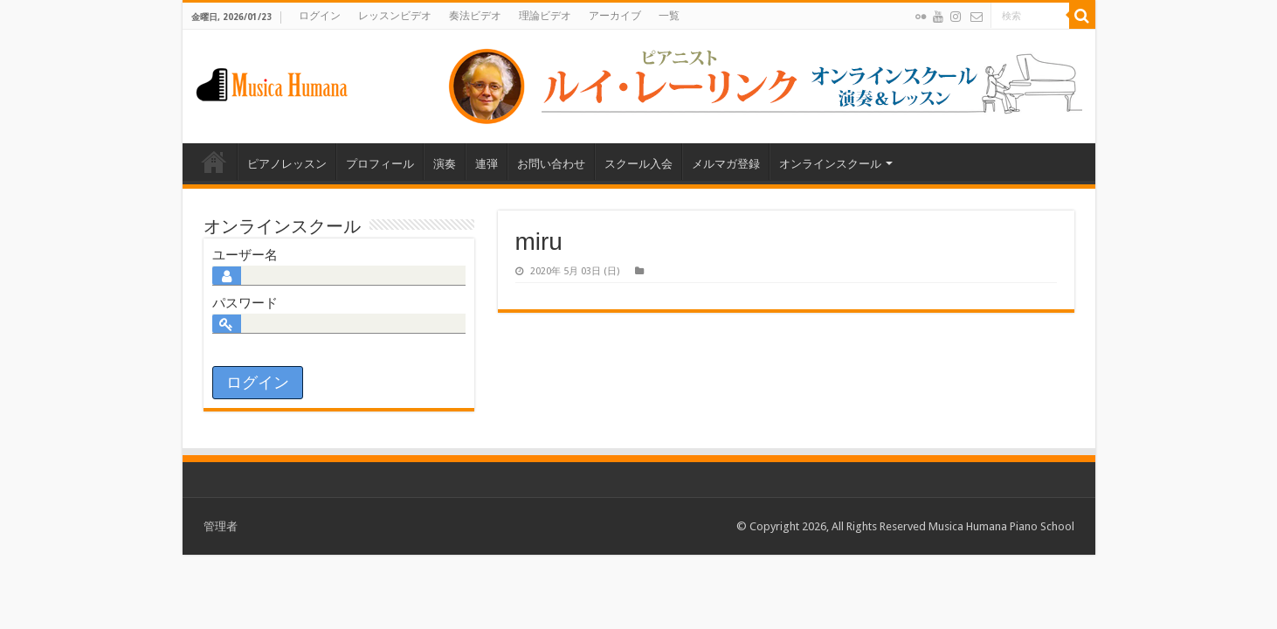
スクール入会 (638, 163)
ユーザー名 (245, 255)
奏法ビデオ (475, 16)
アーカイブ (615, 16)
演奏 (444, 163)
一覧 (669, 16)
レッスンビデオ (394, 16)
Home (214, 161)
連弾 (486, 163)
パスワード (245, 303)
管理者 (221, 526)
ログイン (320, 16)
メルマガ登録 (726, 163)
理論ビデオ (545, 16)
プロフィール (380, 163)
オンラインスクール (830, 163)
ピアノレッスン (287, 163)
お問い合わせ (551, 163)
